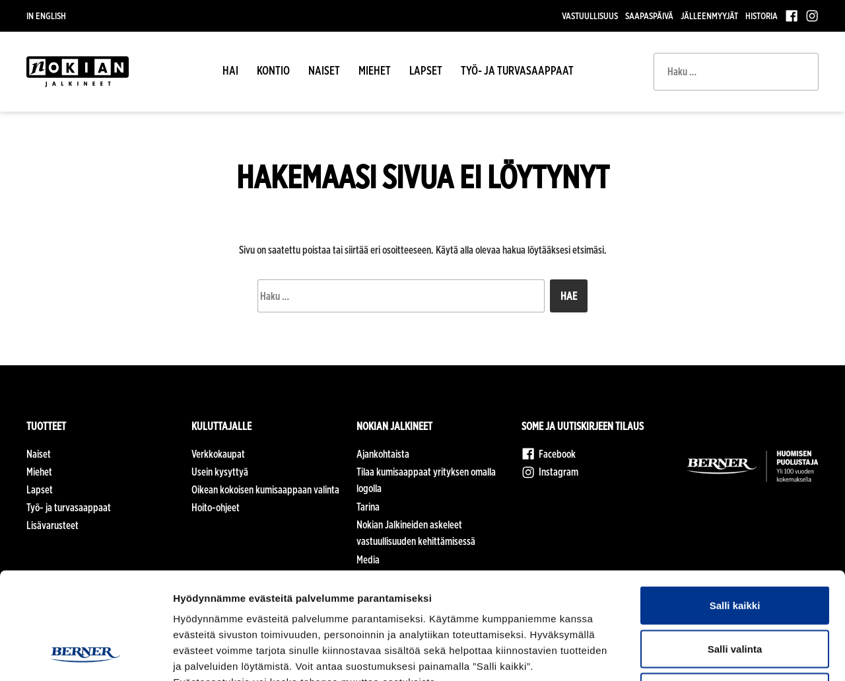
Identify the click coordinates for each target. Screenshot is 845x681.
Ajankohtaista (382, 454)
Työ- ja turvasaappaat (517, 70)
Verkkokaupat (218, 454)
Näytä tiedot (706, 655)
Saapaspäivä (649, 15)
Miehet (374, 70)
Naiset (324, 70)
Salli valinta (735, 551)
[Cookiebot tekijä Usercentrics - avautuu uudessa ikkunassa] (85, 655)
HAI (230, 70)
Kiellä (735, 594)
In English (46, 15)
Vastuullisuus (590, 15)
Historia (761, 15)
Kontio (273, 70)
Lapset (425, 70)
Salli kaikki (735, 507)
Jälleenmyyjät (709, 15)
